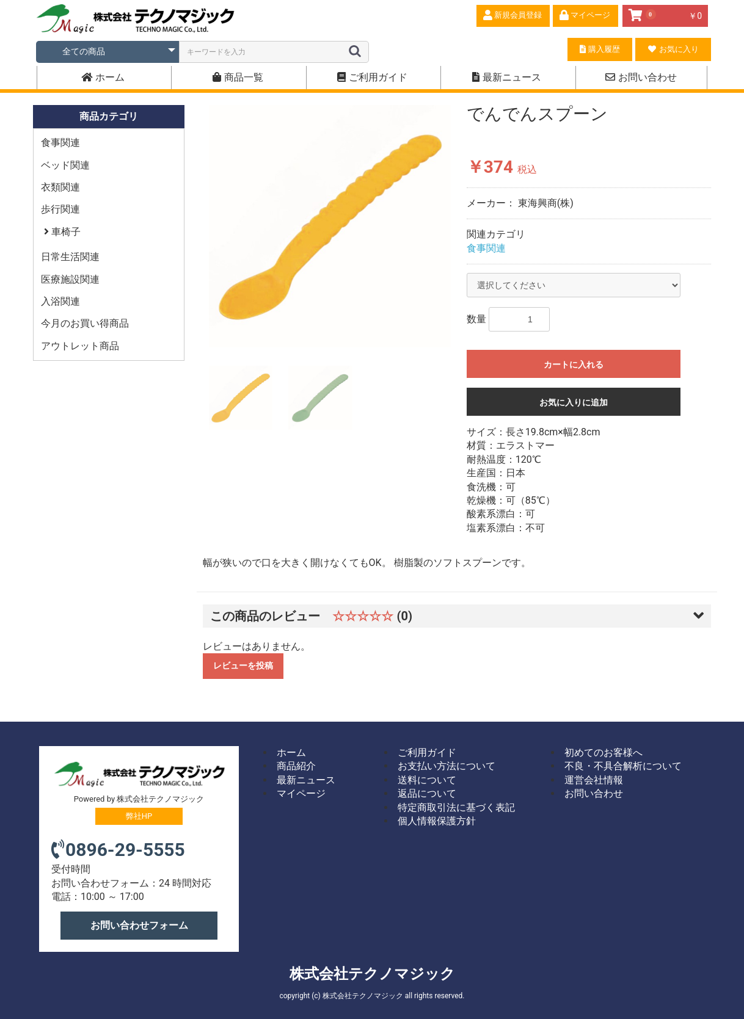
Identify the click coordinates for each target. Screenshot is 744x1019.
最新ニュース (506, 77)
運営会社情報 (593, 780)
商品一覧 (238, 77)
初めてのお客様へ (603, 752)
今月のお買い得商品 (85, 323)
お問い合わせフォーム (139, 925)
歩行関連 (60, 209)
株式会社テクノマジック (372, 973)
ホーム (103, 77)
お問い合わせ (641, 77)
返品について (427, 793)
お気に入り (673, 49)
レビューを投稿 (243, 665)
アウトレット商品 (80, 346)
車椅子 (65, 232)
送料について (427, 780)
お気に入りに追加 (573, 402)
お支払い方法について (446, 766)
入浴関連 (60, 301)
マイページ (301, 793)
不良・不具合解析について (623, 766)
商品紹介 (296, 766)
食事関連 (60, 142)
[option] (330, 226)
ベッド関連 (65, 165)
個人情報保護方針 (437, 821)
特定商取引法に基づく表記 (456, 807)
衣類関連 (60, 187)
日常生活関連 (70, 257)
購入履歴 (599, 49)
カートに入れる (574, 364)
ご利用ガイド (372, 77)
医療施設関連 (70, 279)
